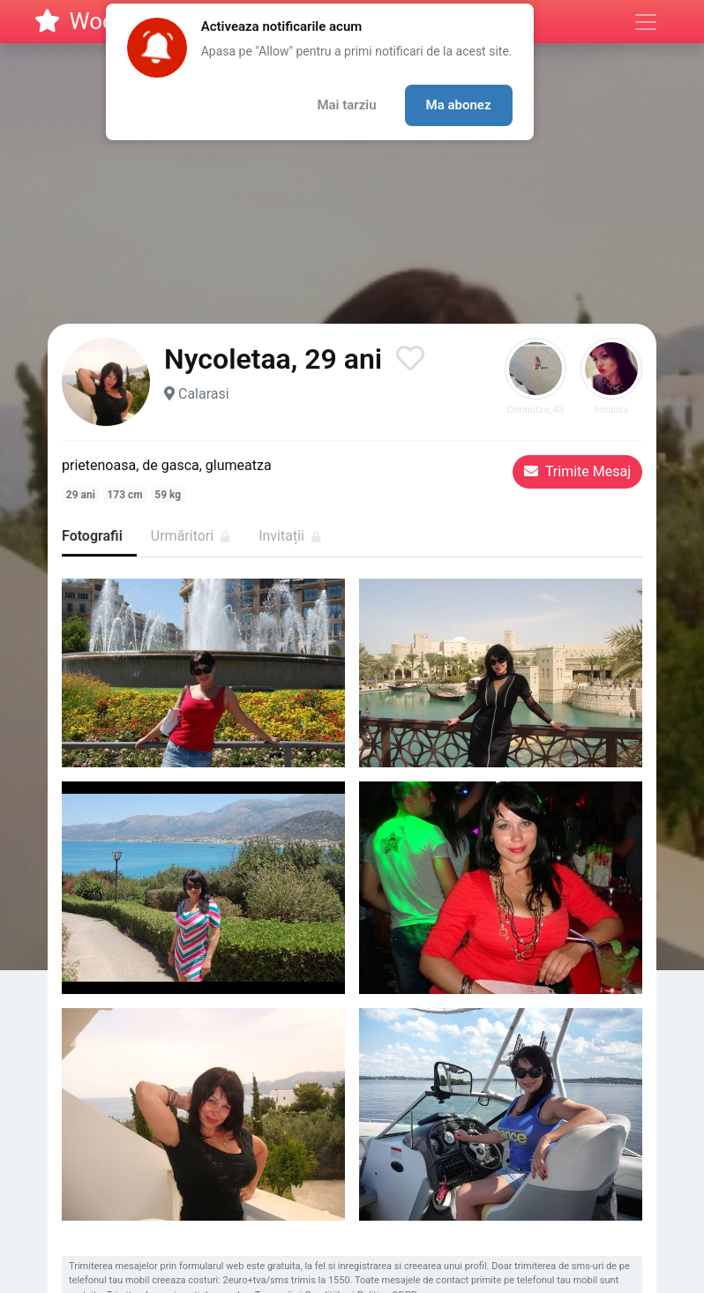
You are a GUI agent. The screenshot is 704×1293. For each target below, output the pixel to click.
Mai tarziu (346, 105)
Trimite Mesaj (577, 471)
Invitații (289, 535)
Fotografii (92, 535)
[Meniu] (646, 22)
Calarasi (203, 393)
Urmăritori (190, 535)
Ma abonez (458, 105)
